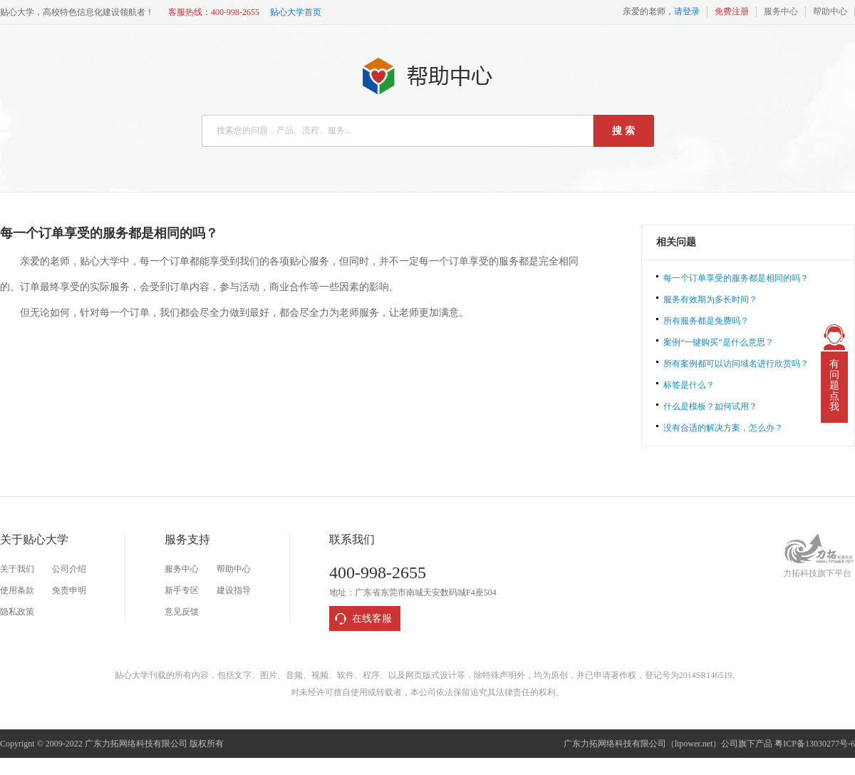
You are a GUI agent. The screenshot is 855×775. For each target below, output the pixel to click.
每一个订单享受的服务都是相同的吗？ (736, 278)
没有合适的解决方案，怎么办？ (723, 428)
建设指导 (234, 590)
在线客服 (372, 618)
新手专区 (182, 590)
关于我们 (17, 569)
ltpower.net (694, 744)
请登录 (687, 11)
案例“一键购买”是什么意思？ (718, 342)
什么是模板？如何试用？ (710, 406)
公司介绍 (69, 569)
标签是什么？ (689, 385)
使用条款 (17, 590)
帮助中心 (830, 11)
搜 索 (623, 130)
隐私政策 (17, 612)
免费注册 (732, 11)
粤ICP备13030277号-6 (814, 744)
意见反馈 (182, 612)
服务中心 (781, 11)
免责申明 (69, 590)
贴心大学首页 (295, 12)
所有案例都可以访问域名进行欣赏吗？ (736, 364)
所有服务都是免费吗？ (706, 321)
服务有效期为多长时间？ (710, 299)
